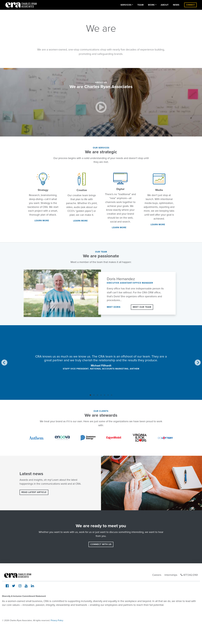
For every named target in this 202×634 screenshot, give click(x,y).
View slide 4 (101, 395)
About (165, 5)
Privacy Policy (57, 620)
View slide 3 (97, 395)
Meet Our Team (142, 307)
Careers (156, 574)
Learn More (41, 220)
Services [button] (126, 5)
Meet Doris (113, 307)
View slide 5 (104, 395)
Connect (190, 5)
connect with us (100, 544)
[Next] (198, 363)
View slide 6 (108, 395)
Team (140, 5)
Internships (171, 574)
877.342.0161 (189, 574)
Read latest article (33, 492)
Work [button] (151, 5)
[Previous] (4, 363)
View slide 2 (94, 395)
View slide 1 (90, 395)
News (176, 5)
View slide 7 (111, 395)
